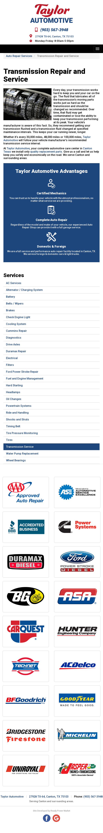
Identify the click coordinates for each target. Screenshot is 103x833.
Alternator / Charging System (24, 290)
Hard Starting (14, 385)
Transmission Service (19, 446)
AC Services (13, 283)
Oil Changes (13, 399)
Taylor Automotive (18, 148)
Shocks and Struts (17, 419)
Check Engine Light (18, 317)
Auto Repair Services (19, 56)
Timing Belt (13, 426)
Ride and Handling (17, 412)
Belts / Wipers (15, 303)
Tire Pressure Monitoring (22, 433)
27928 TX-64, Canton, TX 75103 (54, 36)
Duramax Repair (16, 351)
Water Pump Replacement (22, 453)
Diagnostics (13, 337)
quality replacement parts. (46, 151)
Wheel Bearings (16, 460)
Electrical (12, 358)
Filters (10, 365)
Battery (10, 296)
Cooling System (16, 324)
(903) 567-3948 (51, 29)
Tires (9, 440)
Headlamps (13, 392)
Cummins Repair (16, 330)
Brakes (10, 310)
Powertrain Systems (18, 405)
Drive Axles (13, 344)
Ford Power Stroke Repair (22, 371)
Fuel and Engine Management (24, 378)
